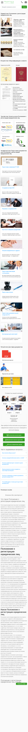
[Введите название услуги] (11, 7)
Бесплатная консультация (13, 435)
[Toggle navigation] (2, 2)
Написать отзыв (21, 683)
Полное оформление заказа (14, 444)
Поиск (24, 7)
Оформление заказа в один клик (14, 440)
